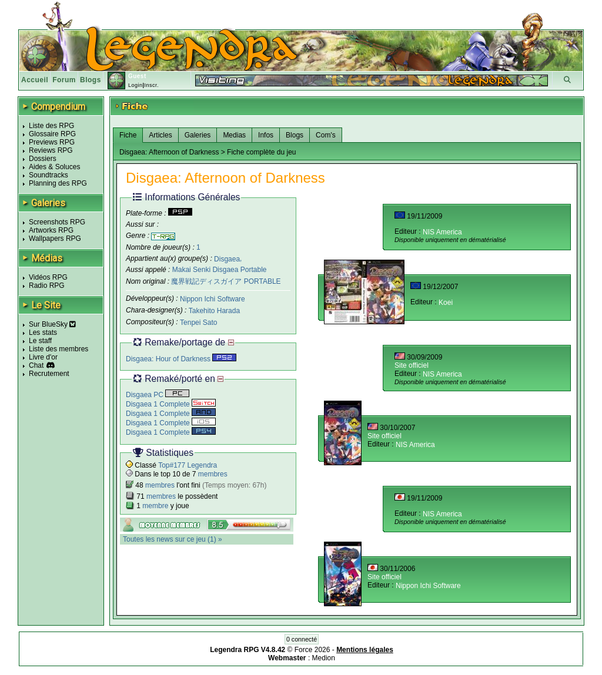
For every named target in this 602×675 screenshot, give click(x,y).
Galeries (198, 135)
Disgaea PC (157, 395)
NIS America (442, 232)
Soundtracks (48, 175)
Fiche (127, 135)
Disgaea (227, 258)
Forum (64, 80)
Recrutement (49, 374)
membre (155, 506)
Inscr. (151, 85)
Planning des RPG (58, 183)
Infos (265, 135)
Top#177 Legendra (187, 465)
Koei (446, 302)
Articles (160, 135)
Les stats (43, 332)
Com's (326, 135)
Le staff (40, 341)
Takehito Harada (214, 311)
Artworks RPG (51, 230)
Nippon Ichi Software (212, 299)
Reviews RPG (51, 150)
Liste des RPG (51, 126)
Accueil (34, 80)
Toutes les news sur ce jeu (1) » (172, 539)
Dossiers (42, 159)
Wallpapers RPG (55, 238)
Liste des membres (58, 349)
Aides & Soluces (54, 167)
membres (213, 474)
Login (135, 85)
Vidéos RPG (48, 277)
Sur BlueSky (52, 324)
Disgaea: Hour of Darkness (181, 359)
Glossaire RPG (52, 134)
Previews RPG (52, 142)
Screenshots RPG (57, 222)
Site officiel (411, 365)
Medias (234, 135)
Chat (36, 365)
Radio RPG (47, 285)
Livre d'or (43, 357)
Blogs (90, 80)
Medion (323, 658)
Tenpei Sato (198, 322)
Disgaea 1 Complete (171, 404)
